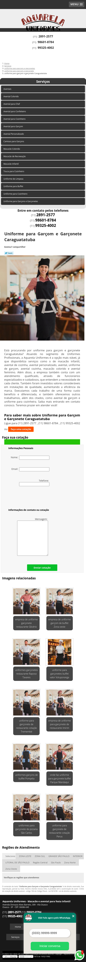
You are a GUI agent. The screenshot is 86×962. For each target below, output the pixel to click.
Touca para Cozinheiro (14, 171)
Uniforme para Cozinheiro (15, 193)
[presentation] (29, 497)
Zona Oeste (11, 868)
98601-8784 (46, 42)
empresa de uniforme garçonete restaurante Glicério (26, 623)
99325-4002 (46, 48)
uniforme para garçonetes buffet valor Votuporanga (59, 673)
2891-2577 (45, 36)
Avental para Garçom (13, 126)
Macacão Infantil (11, 163)
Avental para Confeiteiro (14, 111)
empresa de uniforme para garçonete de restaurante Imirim (59, 724)
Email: (31, 469)
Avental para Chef (11, 104)
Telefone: (34, 482)
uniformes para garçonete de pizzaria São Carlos (26, 829)
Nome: (30, 458)
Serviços (43, 81)
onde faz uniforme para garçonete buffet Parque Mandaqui (59, 778)
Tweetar (8, 253)
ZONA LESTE (25, 856)
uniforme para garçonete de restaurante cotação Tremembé (26, 726)
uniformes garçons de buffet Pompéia (26, 776)
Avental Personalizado (13, 133)
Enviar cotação (42, 567)
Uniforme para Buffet (13, 186)
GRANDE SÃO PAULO (59, 856)
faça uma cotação (21, 429)
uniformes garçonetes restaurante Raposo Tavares (26, 673)
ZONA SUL (40, 856)
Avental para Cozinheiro (14, 119)
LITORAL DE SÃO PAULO (17, 862)
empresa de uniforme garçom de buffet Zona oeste (59, 623)
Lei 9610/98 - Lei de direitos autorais (62, 891)
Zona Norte (70, 862)
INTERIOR (78, 856)
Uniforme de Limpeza (13, 178)
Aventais (7, 89)
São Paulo (56, 862)
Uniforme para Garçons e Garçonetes (20, 201)
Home (18, 926)
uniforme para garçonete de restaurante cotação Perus (59, 831)
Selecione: (10, 856)
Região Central (40, 862)
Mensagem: (32, 536)
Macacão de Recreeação (14, 156)
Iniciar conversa (49, 946)
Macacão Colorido (11, 148)
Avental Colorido (11, 96)
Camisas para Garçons (14, 141)
